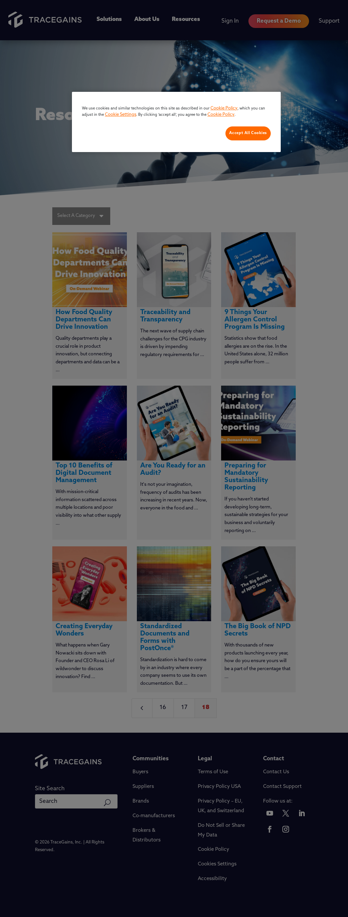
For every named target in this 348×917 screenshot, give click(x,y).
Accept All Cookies (248, 133)
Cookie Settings (120, 114)
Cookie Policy (223, 108)
